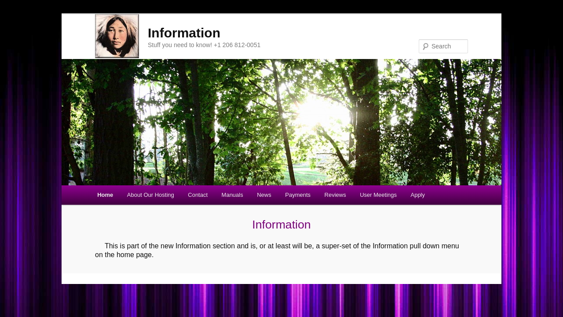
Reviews (335, 195)
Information (184, 33)
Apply (417, 195)
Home (105, 195)
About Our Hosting (150, 195)
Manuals (232, 195)
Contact (198, 195)
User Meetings (378, 195)
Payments (298, 195)
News (264, 195)
